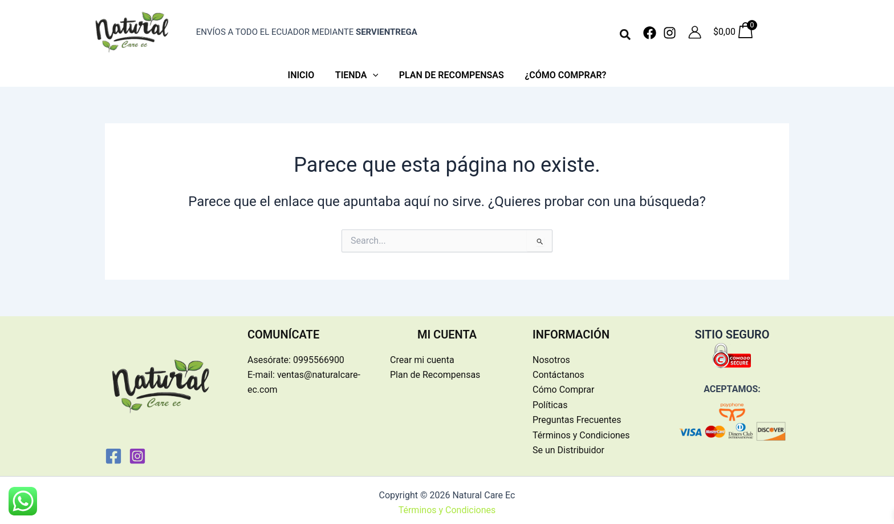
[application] (374, 73)
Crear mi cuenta (422, 354)
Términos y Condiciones (581, 430)
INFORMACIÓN (571, 329)
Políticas (550, 399)
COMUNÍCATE (283, 329)
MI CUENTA (447, 329)
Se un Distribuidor (568, 445)
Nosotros (551, 354)
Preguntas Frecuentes (577, 414)
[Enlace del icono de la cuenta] (695, 32)
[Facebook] (649, 32)
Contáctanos (558, 369)
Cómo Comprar (563, 384)
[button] (626, 35)
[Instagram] (669, 32)
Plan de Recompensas (435, 369)
